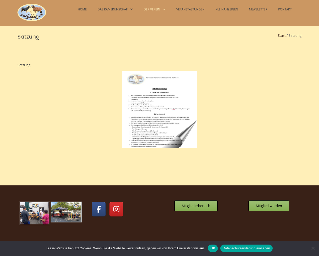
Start (282, 35)
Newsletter (258, 9)
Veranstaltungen (190, 9)
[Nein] (312, 248)
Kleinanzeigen (227, 9)
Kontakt (285, 9)
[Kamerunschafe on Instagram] (116, 209)
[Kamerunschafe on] (134, 209)
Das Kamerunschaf (112, 9)
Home (82, 9)
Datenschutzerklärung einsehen (246, 248)
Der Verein (152, 9)
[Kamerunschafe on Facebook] (99, 209)
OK (212, 248)
